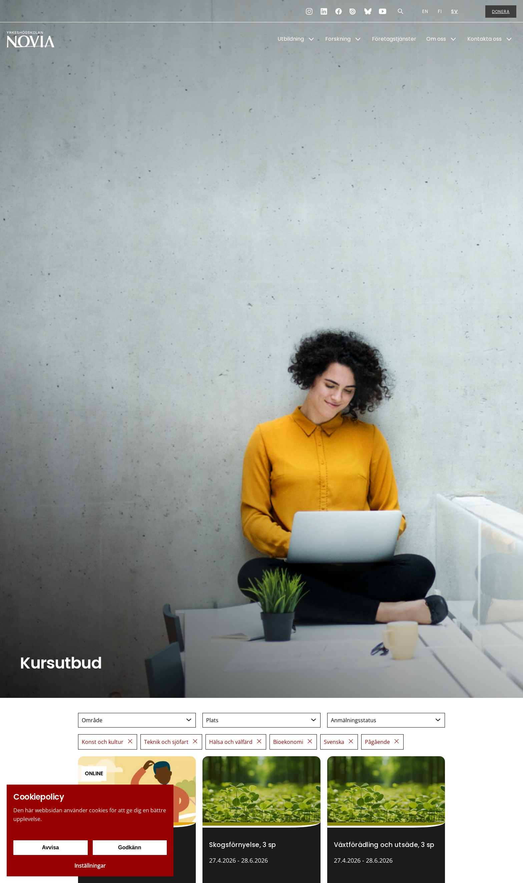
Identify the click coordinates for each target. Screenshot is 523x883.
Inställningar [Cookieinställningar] (90, 865)
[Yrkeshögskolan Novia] (33, 39)
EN (425, 11)
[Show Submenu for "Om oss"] (453, 39)
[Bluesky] (368, 11)
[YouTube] (382, 11)
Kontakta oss (484, 39)
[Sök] (400, 11)
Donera (501, 11)
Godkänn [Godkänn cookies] (129, 847)
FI (440, 11)
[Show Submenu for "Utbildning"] (311, 39)
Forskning (338, 39)
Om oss (436, 39)
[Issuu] (353, 11)
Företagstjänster (394, 39)
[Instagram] (309, 11)
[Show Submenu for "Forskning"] (358, 39)
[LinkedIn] (324, 11)
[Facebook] (338, 11)
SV (454, 11)
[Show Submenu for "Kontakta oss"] (509, 39)
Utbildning (291, 39)
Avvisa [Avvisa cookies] (50, 847)
